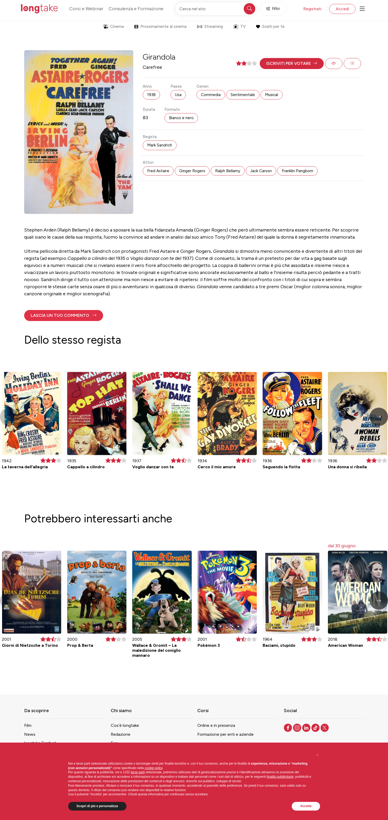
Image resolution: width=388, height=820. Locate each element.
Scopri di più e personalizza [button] (97, 806)
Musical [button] (271, 94)
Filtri (273, 9)
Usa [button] (178, 94)
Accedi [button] (342, 8)
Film (27, 725)
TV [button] (239, 26)
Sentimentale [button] (243, 94)
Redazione (120, 734)
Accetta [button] (305, 806)
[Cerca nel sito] (215, 8)
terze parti (138, 772)
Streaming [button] (210, 26)
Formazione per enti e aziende (225, 734)
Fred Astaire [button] (158, 171)
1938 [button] (151, 94)
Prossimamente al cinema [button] (160, 26)
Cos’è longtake (125, 725)
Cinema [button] (113, 26)
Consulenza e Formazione (136, 9)
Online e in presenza (216, 725)
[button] (292, 63)
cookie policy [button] (154, 768)
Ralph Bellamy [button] (227, 171)
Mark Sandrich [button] (159, 145)
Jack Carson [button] (261, 171)
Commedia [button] (211, 94)
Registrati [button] (312, 8)
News (29, 734)
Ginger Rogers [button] (192, 171)
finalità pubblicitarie (280, 777)
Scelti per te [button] (270, 26)
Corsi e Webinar (86, 9)
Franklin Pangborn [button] (297, 171)
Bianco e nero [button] (181, 117)
